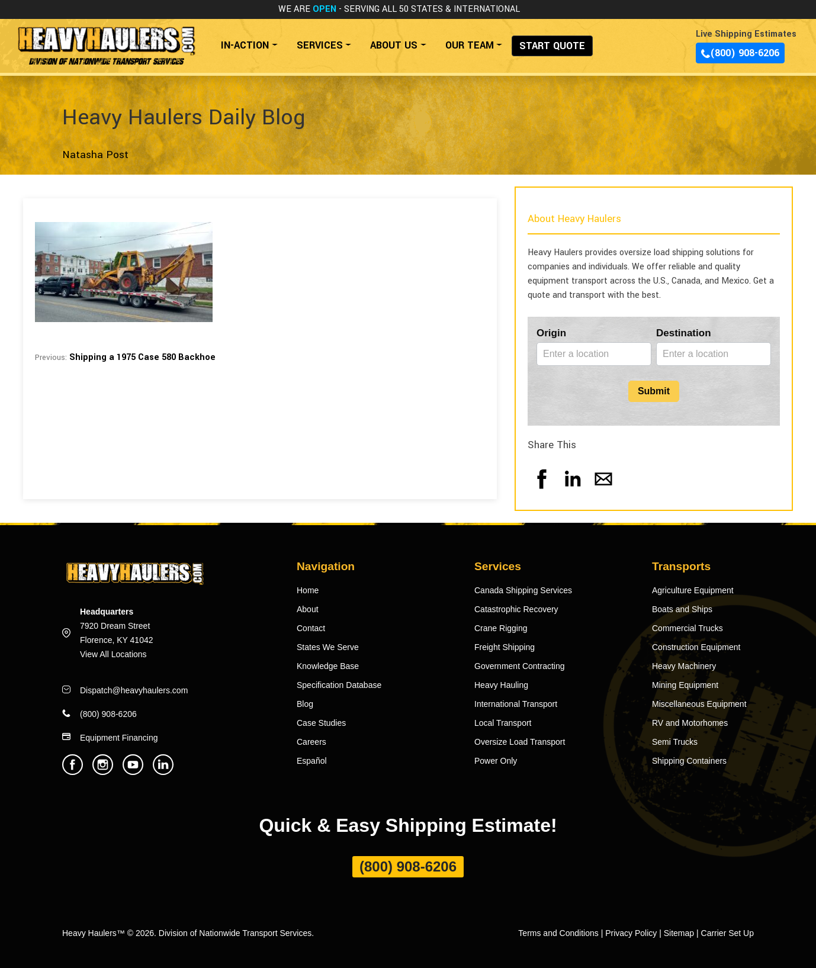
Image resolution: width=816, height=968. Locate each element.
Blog (305, 704)
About (308, 609)
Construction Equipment (696, 647)
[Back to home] (105, 39)
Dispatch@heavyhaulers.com (134, 690)
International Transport (515, 704)
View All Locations (113, 654)
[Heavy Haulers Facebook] (72, 772)
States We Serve (328, 647)
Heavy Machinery (684, 666)
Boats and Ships (682, 609)
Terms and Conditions (558, 933)
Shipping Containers (689, 761)
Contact (311, 628)
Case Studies (321, 723)
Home (308, 590)
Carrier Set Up (727, 933)
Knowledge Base (328, 666)
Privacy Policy (631, 933)
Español (312, 761)
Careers (311, 742)
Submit (654, 391)
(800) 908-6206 (740, 53)
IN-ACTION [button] (245, 45)
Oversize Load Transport (519, 742)
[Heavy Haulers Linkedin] (163, 772)
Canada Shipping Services (523, 590)
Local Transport (503, 723)
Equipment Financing (119, 737)
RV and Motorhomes (690, 723)
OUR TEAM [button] (469, 45)
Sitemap (679, 933)
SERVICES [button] (320, 45)
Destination (683, 333)
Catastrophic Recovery (516, 609)
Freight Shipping (504, 647)
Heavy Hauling (501, 685)
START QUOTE (552, 46)
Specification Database (339, 685)
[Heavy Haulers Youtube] (133, 772)
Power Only (495, 761)
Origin (551, 333)
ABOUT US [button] (393, 45)
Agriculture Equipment (693, 590)
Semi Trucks (675, 742)
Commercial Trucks (687, 628)
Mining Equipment (685, 685)
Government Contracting (519, 666)
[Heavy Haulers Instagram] (102, 772)
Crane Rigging (501, 628)
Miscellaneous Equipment (699, 704)
